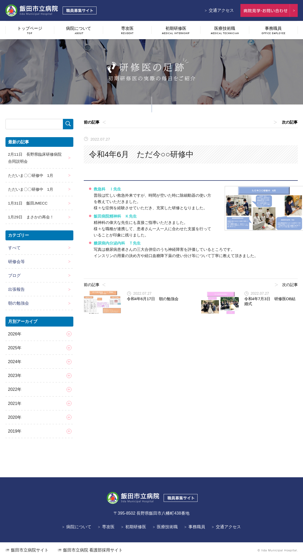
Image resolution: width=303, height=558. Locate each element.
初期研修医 (135, 527)
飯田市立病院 (30, 550)
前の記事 (91, 122)
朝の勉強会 (18, 303)
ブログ (14, 275)
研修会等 (16, 261)
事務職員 (196, 527)
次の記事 (290, 122)
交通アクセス (221, 10)
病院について (78, 527)
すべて (14, 248)
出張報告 (16, 289)
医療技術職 (167, 527)
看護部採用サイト (93, 550)
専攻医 (108, 527)
